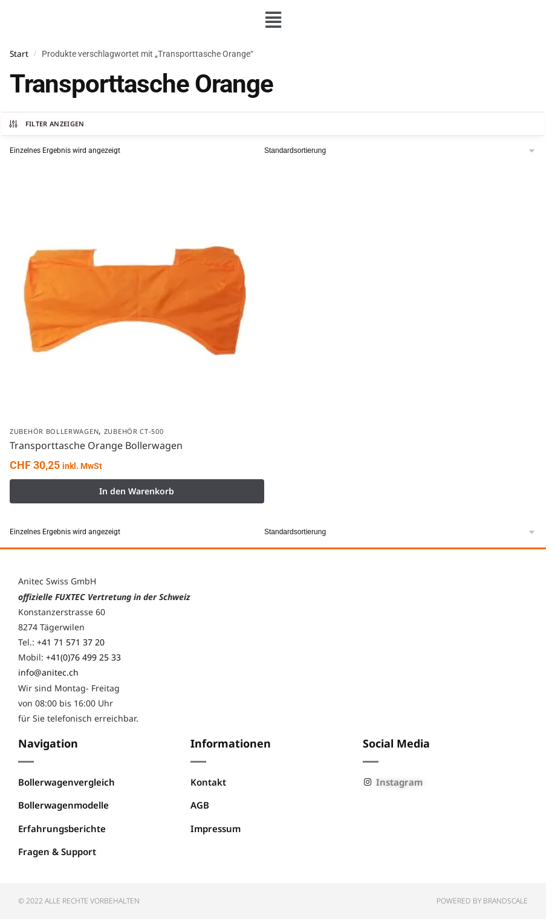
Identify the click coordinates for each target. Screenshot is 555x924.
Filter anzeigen (46, 123)
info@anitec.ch (48, 672)
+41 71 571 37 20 (71, 642)
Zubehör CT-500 (134, 431)
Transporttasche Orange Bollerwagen (96, 445)
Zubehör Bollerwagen (54, 431)
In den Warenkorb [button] (136, 491)
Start (19, 53)
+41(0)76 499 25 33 (83, 657)
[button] (273, 19)
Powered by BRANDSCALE (482, 901)
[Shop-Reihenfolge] (400, 151)
